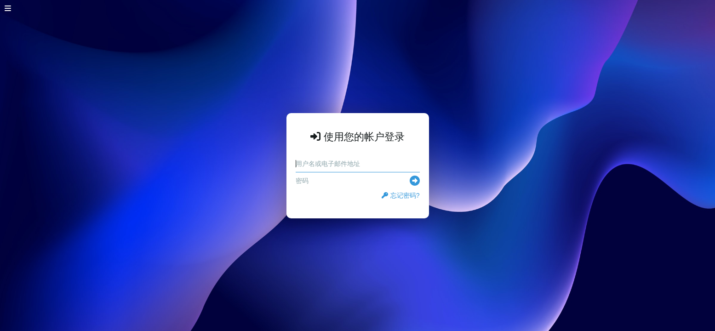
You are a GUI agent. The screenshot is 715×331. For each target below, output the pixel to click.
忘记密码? (401, 195)
